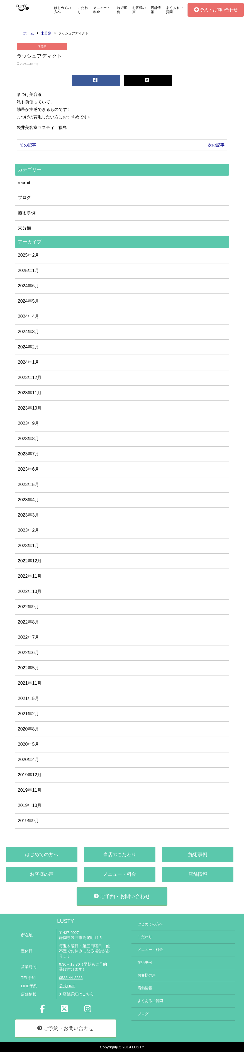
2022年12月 (30, 561)
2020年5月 (28, 744)
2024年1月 (28, 362)
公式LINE (67, 986)
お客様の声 (139, 10)
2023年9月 (28, 423)
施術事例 (122, 10)
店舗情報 (156, 10)
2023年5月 (28, 484)
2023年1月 (28, 545)
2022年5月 (28, 667)
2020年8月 (28, 729)
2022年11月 (30, 576)
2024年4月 (28, 316)
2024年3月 (28, 331)
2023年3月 (28, 515)
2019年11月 (30, 790)
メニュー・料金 (101, 10)
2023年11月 (30, 392)
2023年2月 (28, 530)
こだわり (83, 10)
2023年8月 (28, 438)
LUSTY (65, 921)
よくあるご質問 (174, 10)
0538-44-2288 (71, 978)
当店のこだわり (119, 854)
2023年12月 (30, 377)
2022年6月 (28, 652)
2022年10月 (30, 591)
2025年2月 (28, 255)
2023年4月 (28, 499)
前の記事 (27, 145)
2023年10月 (30, 408)
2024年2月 (28, 347)
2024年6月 (28, 285)
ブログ (24, 197)
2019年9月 (28, 820)
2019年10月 (30, 805)
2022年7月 (28, 637)
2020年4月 (28, 759)
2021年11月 (30, 683)
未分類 (42, 46)
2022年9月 (28, 606)
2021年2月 (28, 713)
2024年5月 (28, 301)
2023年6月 (28, 469)
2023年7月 (28, 454)
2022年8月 (28, 622)
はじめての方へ (62, 10)
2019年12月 (30, 774)
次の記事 (216, 145)
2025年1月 (28, 270)
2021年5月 (28, 698)
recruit (24, 182)
